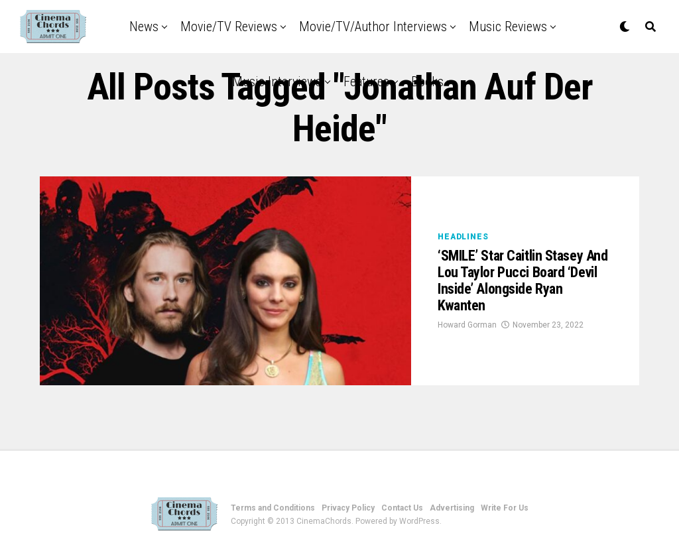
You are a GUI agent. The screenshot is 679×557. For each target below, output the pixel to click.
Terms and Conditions (273, 508)
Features (366, 82)
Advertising (452, 508)
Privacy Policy (348, 508)
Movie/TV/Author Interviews (373, 26)
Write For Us (504, 508)
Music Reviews (508, 26)
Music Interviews (277, 82)
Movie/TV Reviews (228, 26)
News (143, 26)
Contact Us (402, 508)
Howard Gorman (467, 325)
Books (427, 82)
